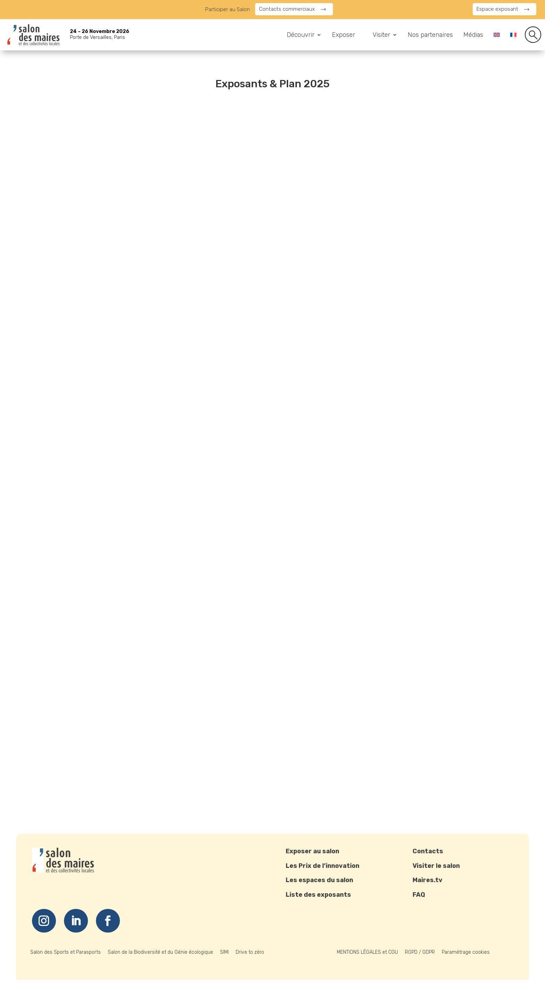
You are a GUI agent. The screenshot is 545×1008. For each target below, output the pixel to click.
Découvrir (301, 35)
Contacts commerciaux (287, 9)
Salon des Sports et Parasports (65, 952)
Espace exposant (497, 9)
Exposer (343, 35)
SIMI (224, 952)
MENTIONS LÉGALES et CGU (367, 952)
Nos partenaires (430, 35)
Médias (473, 35)
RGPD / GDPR (420, 952)
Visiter (381, 35)
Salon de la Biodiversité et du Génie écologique (160, 952)
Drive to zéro (250, 952)
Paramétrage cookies (466, 952)
